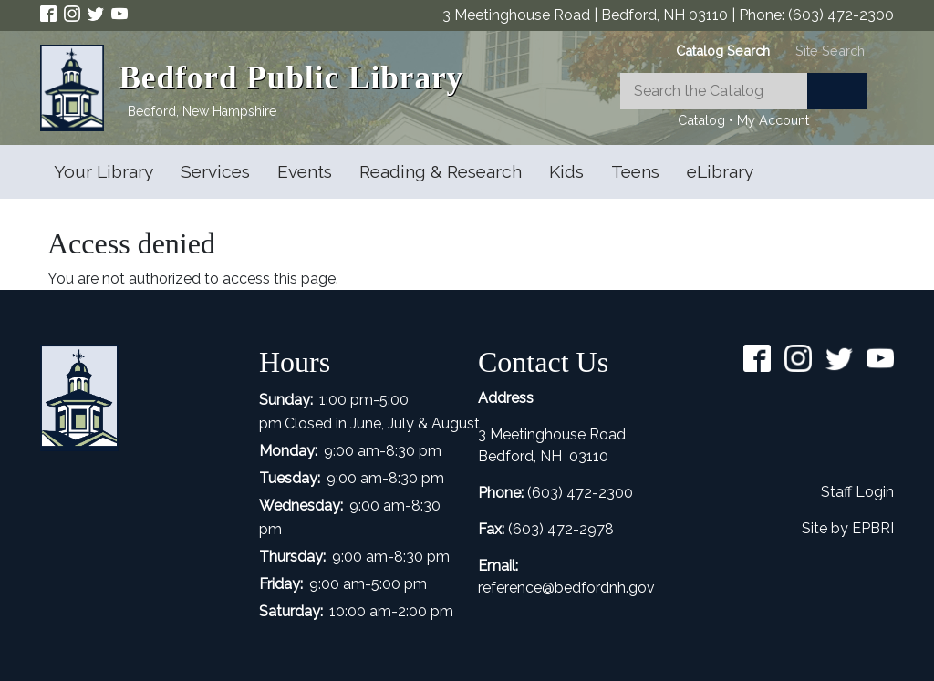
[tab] (723, 50)
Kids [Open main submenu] (566, 171)
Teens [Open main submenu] (635, 171)
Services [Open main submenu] (215, 171)
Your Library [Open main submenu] (103, 171)
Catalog (701, 120)
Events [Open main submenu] (304, 171)
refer (493, 587)
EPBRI (873, 528)
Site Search (830, 50)
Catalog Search (723, 50)
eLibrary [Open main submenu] (720, 171)
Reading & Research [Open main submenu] (440, 171)
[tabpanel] (743, 102)
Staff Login (857, 491)
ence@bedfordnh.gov (582, 587)
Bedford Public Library (291, 78)
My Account (773, 120)
